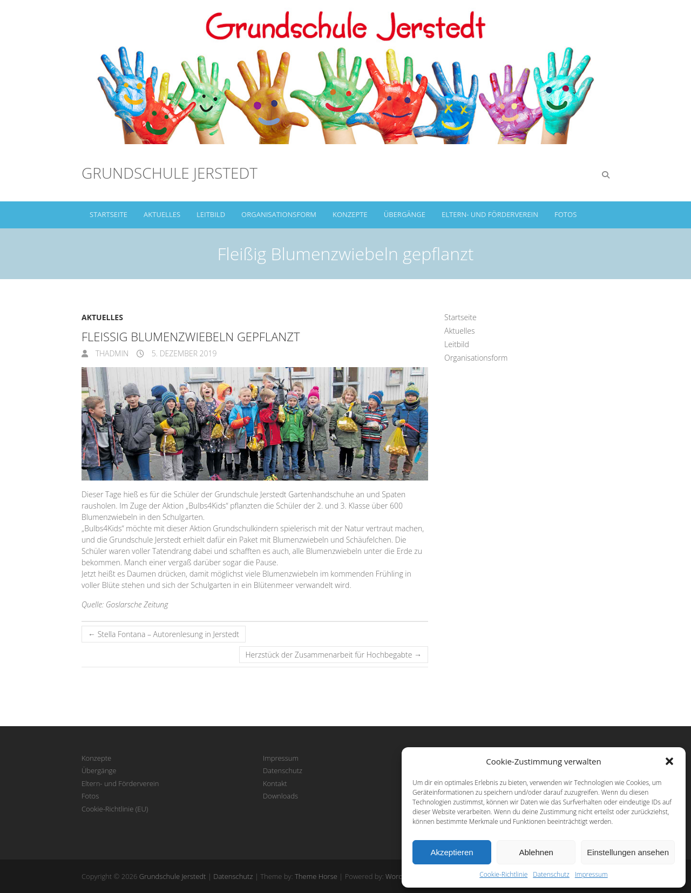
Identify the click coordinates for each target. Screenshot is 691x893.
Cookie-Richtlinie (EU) (115, 809)
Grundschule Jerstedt (170, 172)
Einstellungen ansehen (628, 852)
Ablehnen (536, 852)
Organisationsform (278, 214)
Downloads (280, 796)
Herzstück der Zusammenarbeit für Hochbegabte (334, 655)
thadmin (110, 353)
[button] (669, 761)
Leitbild (211, 214)
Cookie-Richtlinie (503, 874)
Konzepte (350, 214)
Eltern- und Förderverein (490, 214)
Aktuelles (162, 214)
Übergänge (404, 214)
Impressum (591, 874)
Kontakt (275, 783)
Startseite (108, 214)
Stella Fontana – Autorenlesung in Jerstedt (163, 634)
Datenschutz (551, 874)
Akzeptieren (451, 852)
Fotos (565, 214)
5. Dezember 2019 (183, 353)
